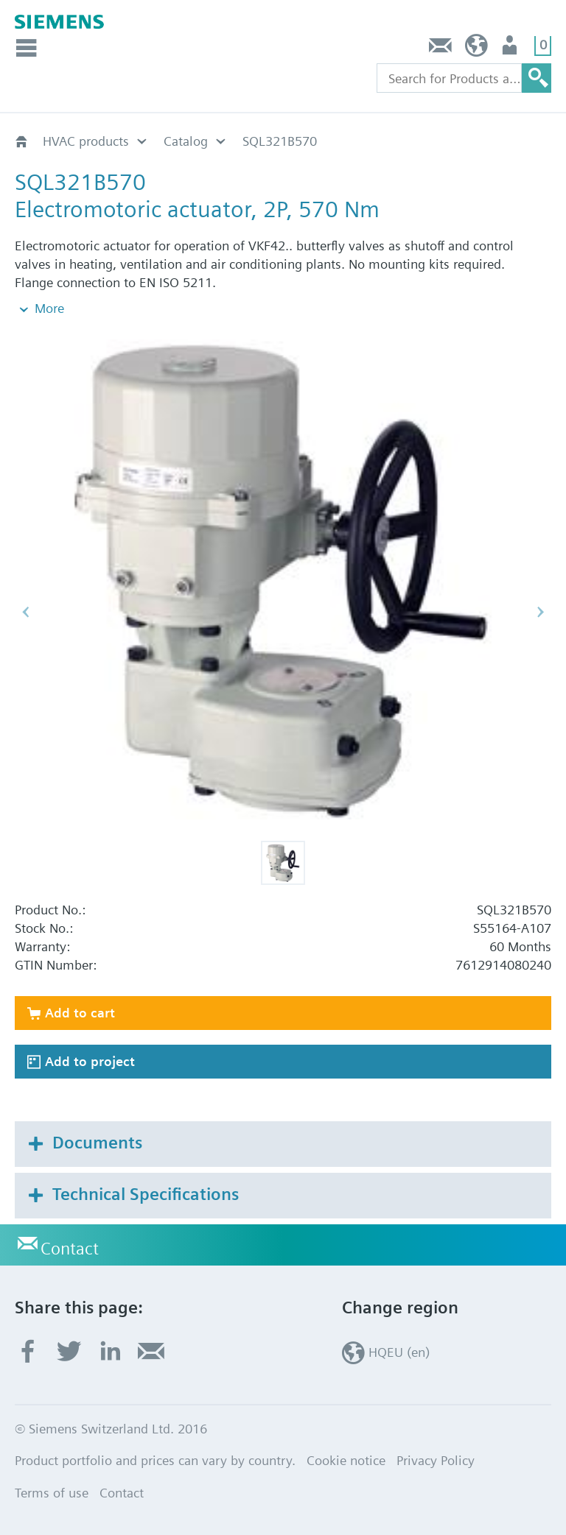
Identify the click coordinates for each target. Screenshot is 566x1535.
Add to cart (80, 1012)
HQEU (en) (399, 1352)
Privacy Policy (435, 1460)
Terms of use (51, 1492)
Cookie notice (346, 1460)
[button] (283, 863)
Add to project (90, 1061)
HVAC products (86, 141)
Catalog (186, 141)
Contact (70, 1248)
